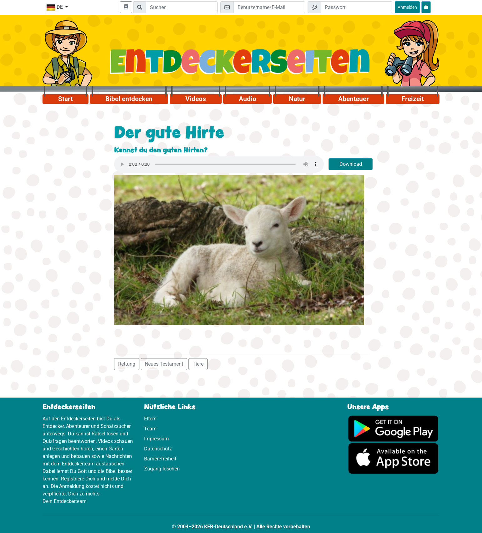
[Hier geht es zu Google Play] (393, 428)
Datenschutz (158, 449)
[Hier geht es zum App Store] (393, 458)
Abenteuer (353, 99)
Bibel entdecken (129, 99)
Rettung (126, 364)
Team (150, 429)
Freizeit (412, 99)
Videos (195, 99)
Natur (297, 99)
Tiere (198, 364)
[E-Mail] (269, 7)
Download (350, 164)
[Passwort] (356, 7)
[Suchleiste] (182, 7)
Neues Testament (164, 364)
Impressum (156, 439)
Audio (247, 99)
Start (65, 99)
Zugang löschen (162, 469)
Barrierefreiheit (160, 459)
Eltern (150, 419)
